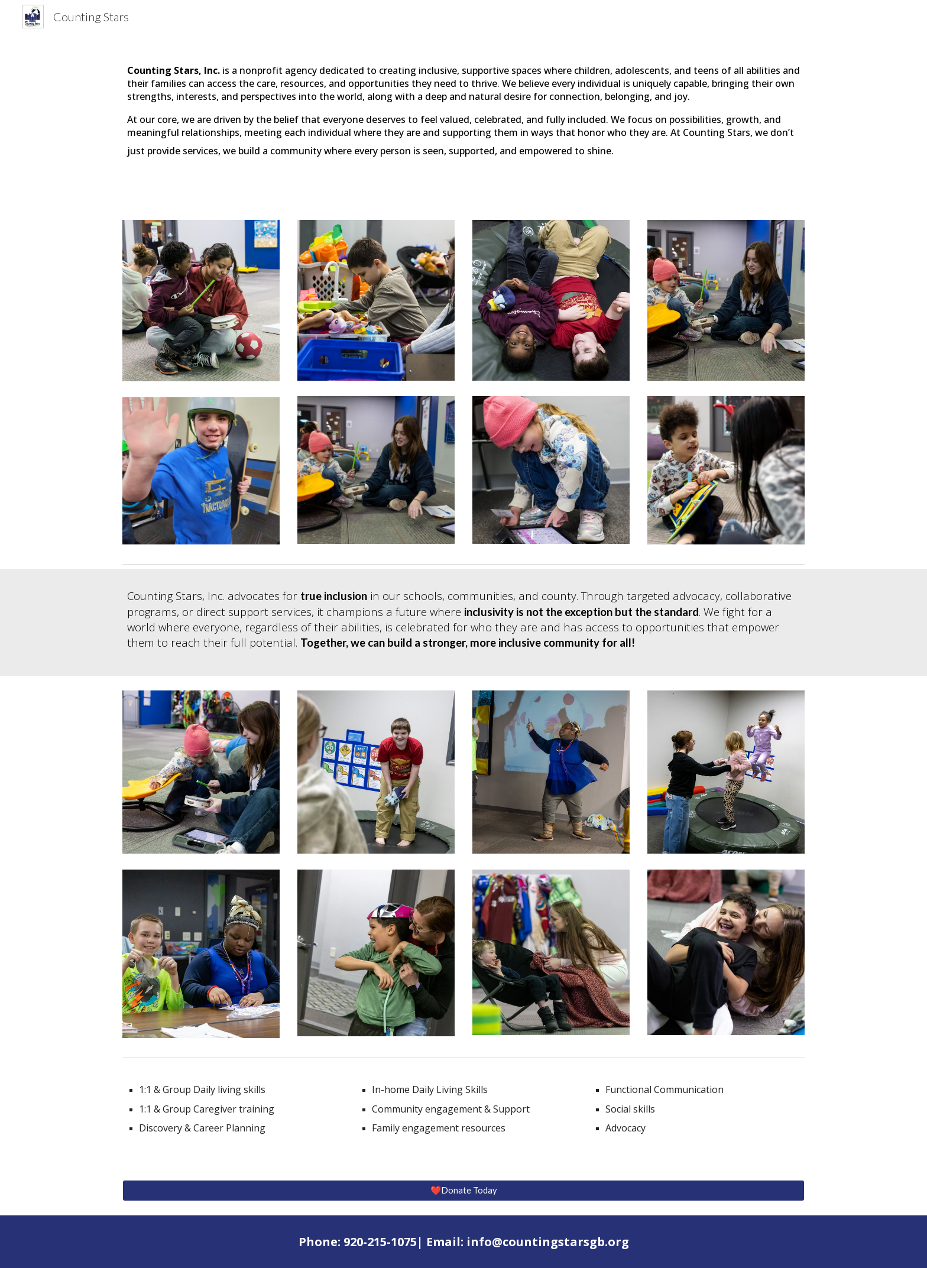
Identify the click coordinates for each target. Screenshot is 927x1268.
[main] (463, 111)
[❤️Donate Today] (463, 1190)
